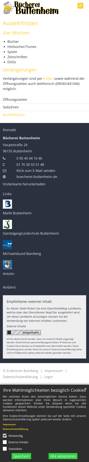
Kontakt (9, 130)
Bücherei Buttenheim (21, 138)
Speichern (21, 456)
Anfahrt (9, 287)
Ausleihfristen (20, 23)
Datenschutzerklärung (15, 429)
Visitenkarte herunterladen (24, 184)
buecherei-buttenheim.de (37, 176)
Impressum (9, 424)
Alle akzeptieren (63, 456)
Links (7, 194)
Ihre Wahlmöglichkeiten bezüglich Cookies (44, 390)
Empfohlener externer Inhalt (29, 301)
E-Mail (48, 78)
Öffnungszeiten (15, 99)
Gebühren (11, 107)
